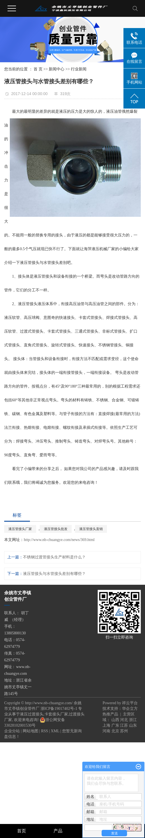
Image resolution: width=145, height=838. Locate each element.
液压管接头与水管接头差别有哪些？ (54, 574)
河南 (106, 731)
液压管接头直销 (91, 529)
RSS (44, 731)
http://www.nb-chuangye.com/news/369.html (59, 540)
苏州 (124, 731)
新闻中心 (56, 69)
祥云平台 (130, 703)
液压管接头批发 (55, 529)
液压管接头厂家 (20, 529)
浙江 (133, 720)
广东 (115, 725)
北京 (115, 731)
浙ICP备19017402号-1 (59, 708)
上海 (106, 725)
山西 (115, 720)
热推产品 (110, 714)
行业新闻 (78, 69)
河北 (124, 720)
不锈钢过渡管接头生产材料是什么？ (54, 557)
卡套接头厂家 (56, 714)
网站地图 (30, 731)
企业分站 (12, 731)
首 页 (38, 69)
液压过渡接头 (31, 714)
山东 (133, 725)
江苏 (124, 725)
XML (55, 731)
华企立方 (130, 708)
